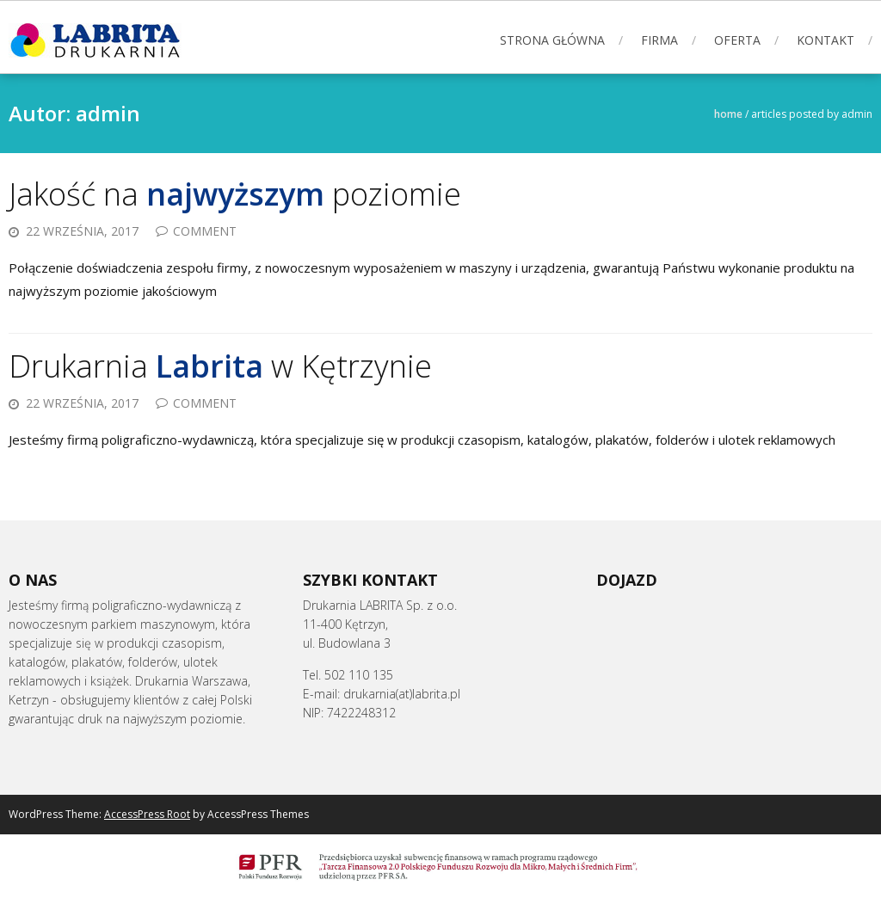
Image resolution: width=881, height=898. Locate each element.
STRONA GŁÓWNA (552, 40)
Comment (205, 231)
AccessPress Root (147, 814)
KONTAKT (825, 40)
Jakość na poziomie (235, 194)
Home (728, 114)
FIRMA (659, 40)
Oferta (737, 40)
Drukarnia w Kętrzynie (220, 366)
